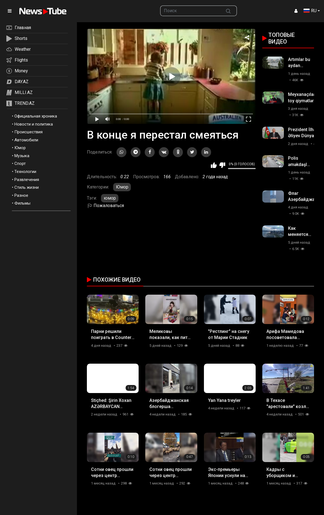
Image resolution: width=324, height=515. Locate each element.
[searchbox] (190, 11)
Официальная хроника (35, 116)
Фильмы (22, 203)
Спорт (20, 163)
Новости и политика (33, 124)
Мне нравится (214, 165)
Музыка (21, 155)
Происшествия (28, 131)
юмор (110, 198)
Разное (21, 195)
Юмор (20, 147)
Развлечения (26, 179)
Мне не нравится (222, 165)
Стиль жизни (26, 187)
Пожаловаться (105, 205)
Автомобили (26, 139)
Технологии (25, 171)
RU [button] (310, 10)
